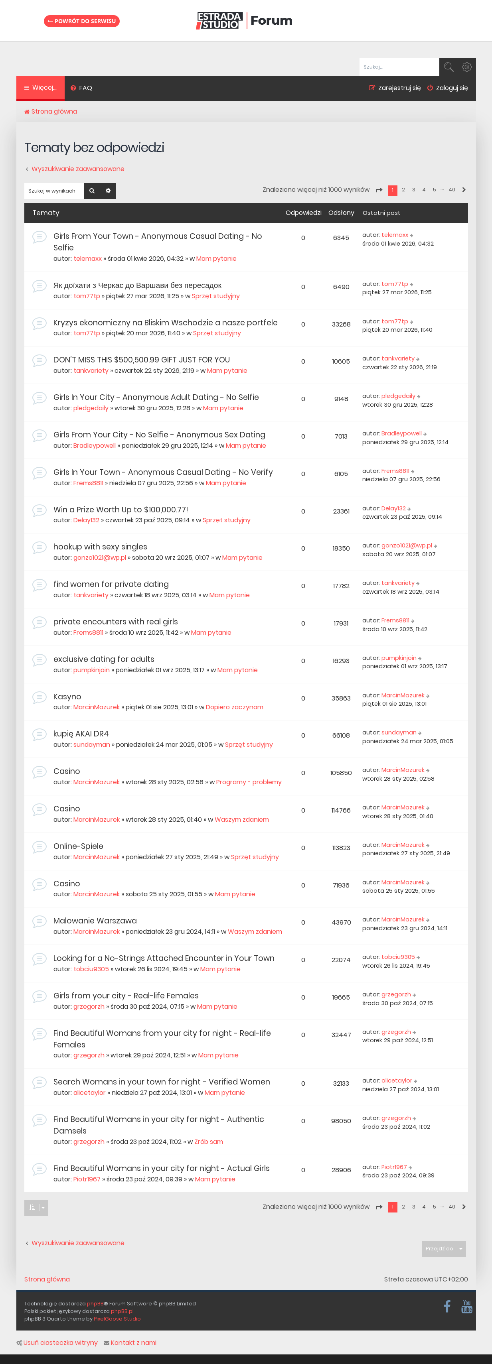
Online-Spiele (78, 846)
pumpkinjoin (91, 670)
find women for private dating (111, 584)
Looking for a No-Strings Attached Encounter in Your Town (164, 958)
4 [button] (424, 189)
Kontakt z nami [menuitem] (130, 1342)
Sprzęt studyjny (216, 296)
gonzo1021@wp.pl (99, 557)
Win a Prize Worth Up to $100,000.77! (120, 509)
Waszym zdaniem (242, 819)
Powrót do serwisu (81, 21)
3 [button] (413, 189)
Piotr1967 (87, 1179)
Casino (66, 771)
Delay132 (86, 520)
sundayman (91, 744)
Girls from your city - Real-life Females (126, 995)
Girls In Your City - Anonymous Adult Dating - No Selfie (156, 397)
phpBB (95, 1303)
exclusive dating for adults (103, 659)
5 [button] (434, 189)
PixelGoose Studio (117, 1318)
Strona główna (47, 1279)
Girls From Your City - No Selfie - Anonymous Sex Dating (159, 434)
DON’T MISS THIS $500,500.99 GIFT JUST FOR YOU (141, 359)
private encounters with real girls (115, 621)
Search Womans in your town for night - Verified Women (161, 1082)
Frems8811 (88, 483)
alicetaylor (89, 1092)
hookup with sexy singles (100, 546)
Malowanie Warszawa (95, 920)
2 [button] (403, 189)
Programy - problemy (249, 782)
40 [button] (452, 189)
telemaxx (87, 258)
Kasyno (67, 696)
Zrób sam (208, 1141)
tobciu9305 (91, 969)
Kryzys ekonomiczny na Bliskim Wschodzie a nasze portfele (165, 322)
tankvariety (91, 370)
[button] (378, 190)
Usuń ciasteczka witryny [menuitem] (57, 1342)
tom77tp (86, 296)
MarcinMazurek (96, 707)
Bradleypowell (94, 445)
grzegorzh (89, 1006)
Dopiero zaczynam (234, 707)
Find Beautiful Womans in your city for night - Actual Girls (161, 1168)
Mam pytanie (216, 258)
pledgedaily (91, 408)
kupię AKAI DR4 (81, 733)
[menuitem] (82, 89)
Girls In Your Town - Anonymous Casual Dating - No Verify (163, 472)
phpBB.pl (122, 1311)
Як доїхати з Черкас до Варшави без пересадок (137, 285)
